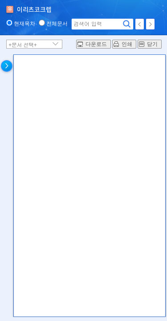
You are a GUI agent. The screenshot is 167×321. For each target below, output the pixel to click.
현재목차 (24, 24)
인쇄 (127, 44)
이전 (139, 24)
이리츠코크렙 (34, 9)
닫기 (152, 44)
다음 (150, 24)
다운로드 (96, 44)
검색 (127, 24)
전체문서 (57, 24)
